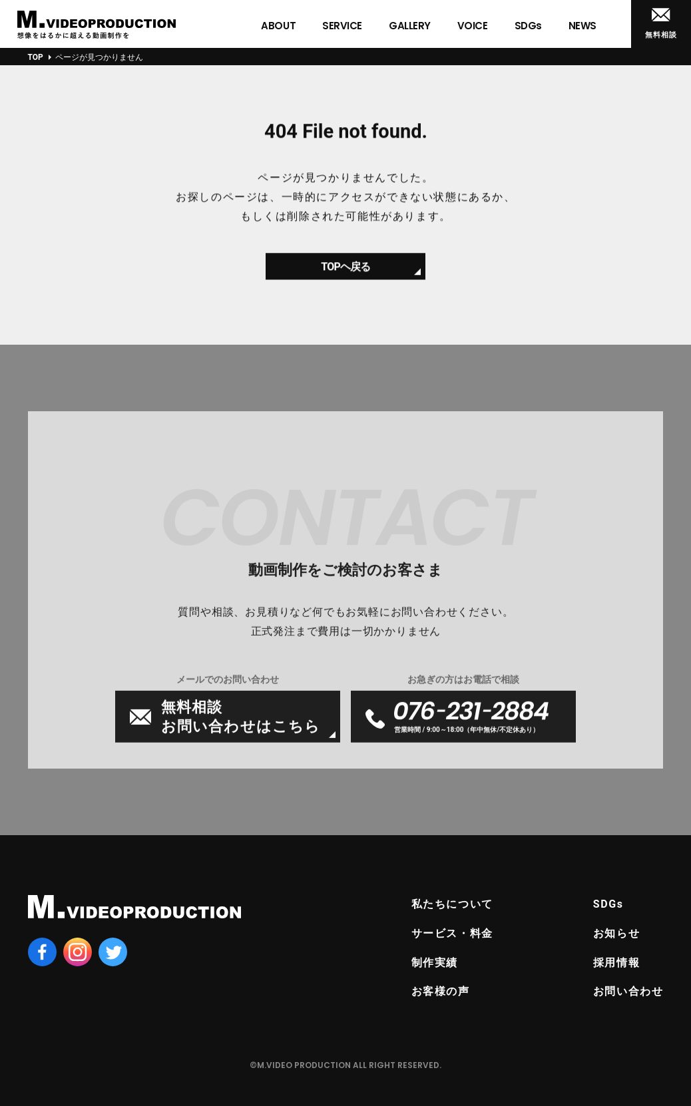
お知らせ (616, 933)
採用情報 (616, 962)
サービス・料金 (452, 933)
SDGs (608, 904)
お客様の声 (440, 991)
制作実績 (434, 962)
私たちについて (452, 904)
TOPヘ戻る (345, 272)
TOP (35, 57)
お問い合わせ (628, 991)
